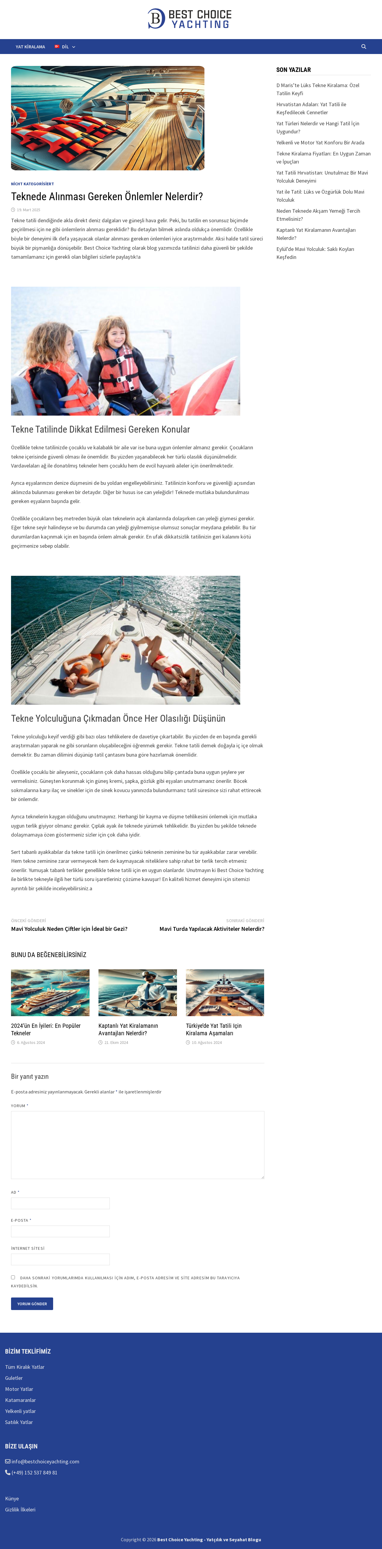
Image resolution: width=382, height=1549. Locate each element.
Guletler (14, 1377)
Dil (62, 47)
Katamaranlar (20, 1400)
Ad (15, 1192)
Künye (12, 1498)
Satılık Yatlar (19, 1422)
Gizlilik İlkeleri (20, 1509)
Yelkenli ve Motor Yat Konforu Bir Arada (320, 142)
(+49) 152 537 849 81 (34, 1472)
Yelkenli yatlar (20, 1411)
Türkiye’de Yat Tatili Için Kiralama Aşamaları (214, 1029)
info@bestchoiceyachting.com (44, 1461)
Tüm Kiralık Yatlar (24, 1366)
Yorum (20, 1105)
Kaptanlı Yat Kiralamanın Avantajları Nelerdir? (128, 1029)
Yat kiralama (30, 47)
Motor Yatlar (19, 1389)
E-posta (21, 1220)
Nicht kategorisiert (32, 183)
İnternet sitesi (28, 1248)
